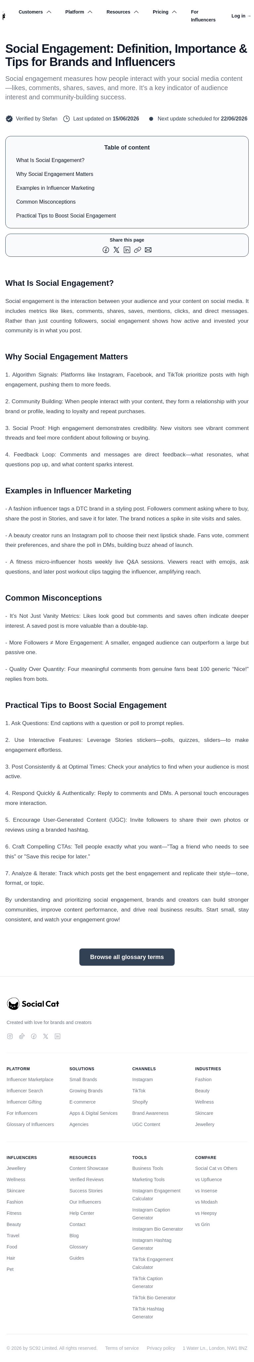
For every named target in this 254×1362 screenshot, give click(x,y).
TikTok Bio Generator (154, 1297)
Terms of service (122, 1348)
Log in (241, 15)
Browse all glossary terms (127, 957)
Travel (13, 1235)
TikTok (139, 1090)
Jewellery (204, 1124)
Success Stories (86, 1190)
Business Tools (147, 1168)
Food (12, 1246)
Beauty (202, 1090)
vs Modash (206, 1202)
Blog (74, 1235)
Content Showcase (88, 1168)
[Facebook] (33, 1036)
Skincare (204, 1113)
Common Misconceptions (46, 202)
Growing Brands (86, 1090)
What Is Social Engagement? (50, 160)
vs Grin (202, 1224)
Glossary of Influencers (30, 1124)
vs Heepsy (206, 1213)
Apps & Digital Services (93, 1113)
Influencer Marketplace (30, 1079)
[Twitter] (45, 1036)
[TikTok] (22, 1036)
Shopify (140, 1102)
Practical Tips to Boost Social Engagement (66, 215)
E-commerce (82, 1102)
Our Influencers (85, 1202)
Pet (10, 1269)
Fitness (14, 1213)
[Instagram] (10, 1036)
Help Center (81, 1213)
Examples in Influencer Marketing (55, 188)
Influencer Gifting (24, 1102)
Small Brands (83, 1079)
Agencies (79, 1124)
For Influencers (203, 15)
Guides (76, 1258)
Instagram (142, 1079)
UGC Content (146, 1124)
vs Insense (206, 1190)
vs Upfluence (208, 1179)
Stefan (49, 118)
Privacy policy (161, 1348)
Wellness (204, 1102)
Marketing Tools (148, 1179)
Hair (11, 1258)
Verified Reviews (86, 1179)
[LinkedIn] (57, 1036)
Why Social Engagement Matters (54, 174)
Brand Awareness (150, 1113)
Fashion (203, 1079)
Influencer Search (25, 1090)
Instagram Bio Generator (157, 1229)
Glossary (78, 1246)
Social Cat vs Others (216, 1168)
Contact (77, 1224)
